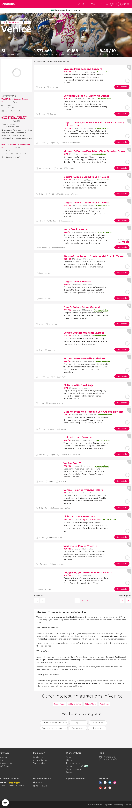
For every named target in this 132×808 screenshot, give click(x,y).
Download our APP (42, 778)
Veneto (27, 22)
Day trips (78, 723)
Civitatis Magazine (41, 760)
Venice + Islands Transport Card (15, 145)
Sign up (125, 4)
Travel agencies (72, 763)
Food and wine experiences (54, 728)
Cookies (128, 805)
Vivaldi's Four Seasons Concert (15, 99)
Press (2, 760)
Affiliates (69, 760)
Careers (69, 772)
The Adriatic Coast (15, 22)
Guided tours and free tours (54, 723)
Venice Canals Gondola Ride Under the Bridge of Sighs (14, 117)
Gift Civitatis (5, 766)
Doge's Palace (59, 704)
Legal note (108, 805)
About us (4, 757)
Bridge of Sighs (90, 704)
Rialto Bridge (104, 704)
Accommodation (73, 769)
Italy (4, 22)
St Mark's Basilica (74, 704)
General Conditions (95, 805)
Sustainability (6, 763)
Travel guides (39, 763)
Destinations (38, 757)
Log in (115, 4)
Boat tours (98, 723)
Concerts (97, 728)
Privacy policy (118, 805)
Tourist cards (77, 728)
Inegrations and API (74, 766)
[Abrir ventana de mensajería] (5, 802)
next (122, 600)
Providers (70, 757)
